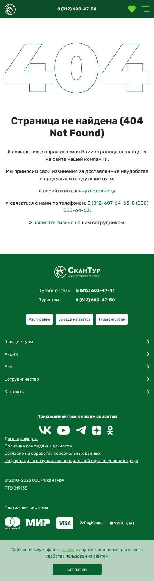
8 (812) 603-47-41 (95, 290)
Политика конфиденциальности (38, 446)
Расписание (39, 319)
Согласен (77, 569)
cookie (68, 549)
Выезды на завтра (74, 319)
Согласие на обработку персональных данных (53, 453)
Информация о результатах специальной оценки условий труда (71, 460)
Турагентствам (111, 319)
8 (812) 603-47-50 (77, 9)
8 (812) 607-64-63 (108, 203)
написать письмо (53, 222)
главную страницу (93, 191)
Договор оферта (21, 438)
